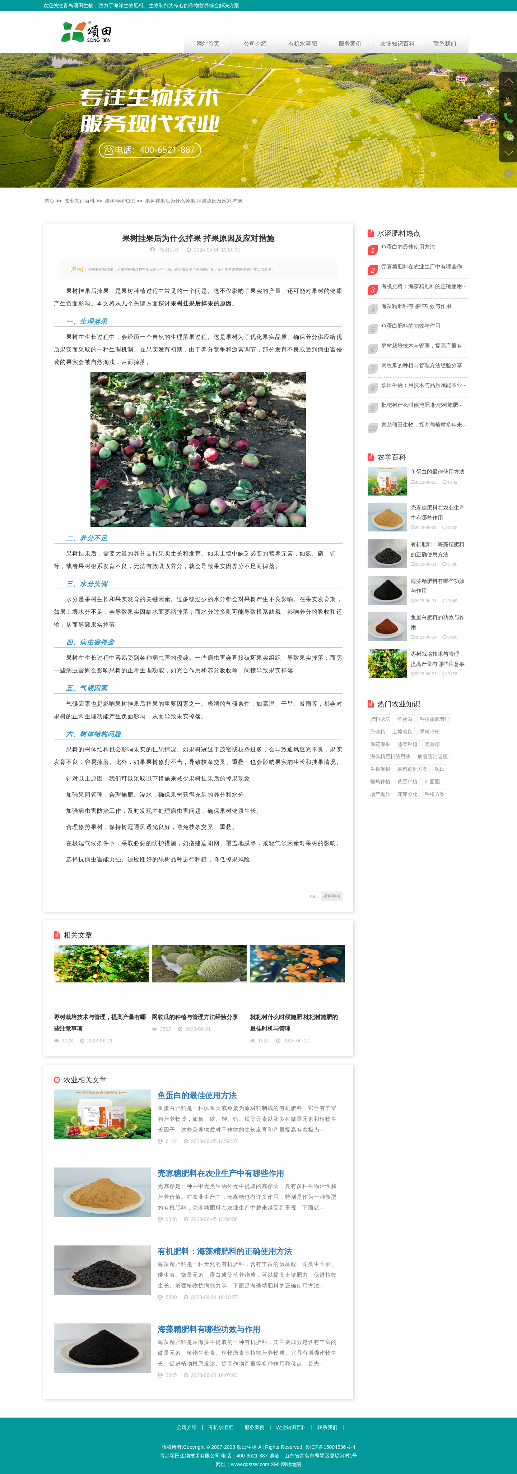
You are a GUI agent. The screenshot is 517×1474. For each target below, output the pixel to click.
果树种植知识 (120, 201)
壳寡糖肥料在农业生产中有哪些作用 (221, 1173)
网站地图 (291, 1464)
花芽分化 (407, 794)
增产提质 (380, 794)
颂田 (440, 769)
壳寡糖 (432, 744)
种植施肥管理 (435, 719)
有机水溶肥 (302, 44)
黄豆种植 (407, 781)
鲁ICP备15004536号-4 (330, 1447)
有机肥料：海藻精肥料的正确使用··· (424, 286)
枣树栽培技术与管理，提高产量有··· (424, 345)
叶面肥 (432, 781)
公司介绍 (255, 44)
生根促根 (380, 769)
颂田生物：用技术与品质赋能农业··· (424, 385)
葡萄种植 (380, 781)
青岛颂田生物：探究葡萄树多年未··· (424, 425)
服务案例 (350, 44)
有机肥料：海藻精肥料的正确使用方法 (225, 1251)
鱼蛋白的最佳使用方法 (197, 1095)
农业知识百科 (397, 44)
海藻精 (377, 731)
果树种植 (331, 896)
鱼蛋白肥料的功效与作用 (411, 326)
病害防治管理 (433, 756)
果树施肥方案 (412, 769)
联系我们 (444, 44)
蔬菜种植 (407, 744)
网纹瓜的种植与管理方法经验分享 (195, 1017)
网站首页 (207, 44)
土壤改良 (402, 731)
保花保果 (380, 744)
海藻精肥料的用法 (390, 756)
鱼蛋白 (405, 719)
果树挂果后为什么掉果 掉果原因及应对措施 (193, 201)
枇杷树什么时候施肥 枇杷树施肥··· (422, 405)
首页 (50, 201)
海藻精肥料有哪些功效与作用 (209, 1329)
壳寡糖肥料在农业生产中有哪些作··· (424, 266)
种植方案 (435, 794)
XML (276, 1464)
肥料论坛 (380, 719)
